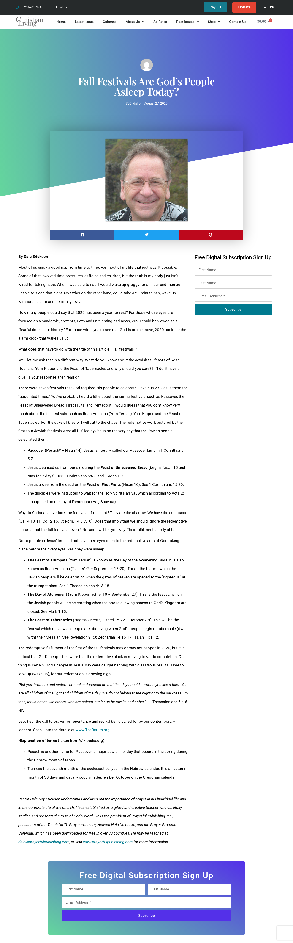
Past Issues (187, 22)
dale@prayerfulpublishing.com (43, 842)
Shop (214, 22)
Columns (110, 22)
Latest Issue (84, 22)
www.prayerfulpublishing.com (108, 842)
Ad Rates (160, 22)
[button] (82, 235)
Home (61, 22)
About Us (135, 22)
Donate (244, 7)
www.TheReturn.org (93, 729)
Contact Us (237, 22)
